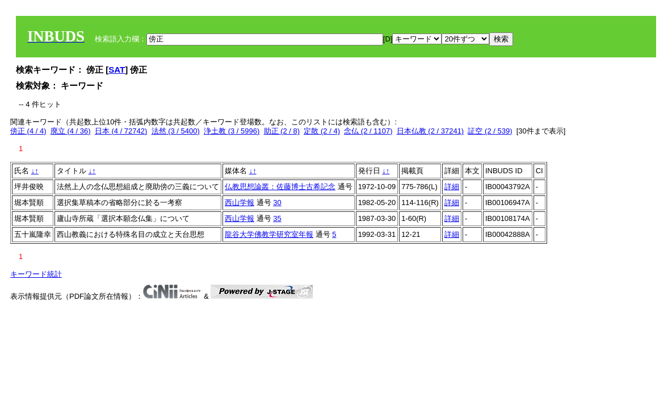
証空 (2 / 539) (490, 131)
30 (277, 202)
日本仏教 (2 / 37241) (430, 131)
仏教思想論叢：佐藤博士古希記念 (280, 186)
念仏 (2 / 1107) (368, 131)
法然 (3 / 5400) (176, 131)
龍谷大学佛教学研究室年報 (269, 234)
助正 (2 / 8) (282, 131)
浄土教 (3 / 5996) (231, 131)
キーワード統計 (36, 274)
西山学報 (239, 202)
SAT (116, 69)
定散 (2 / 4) (322, 131)
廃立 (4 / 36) (71, 131)
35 (277, 218)
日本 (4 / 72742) (121, 131)
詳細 (451, 186)
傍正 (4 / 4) (28, 131)
